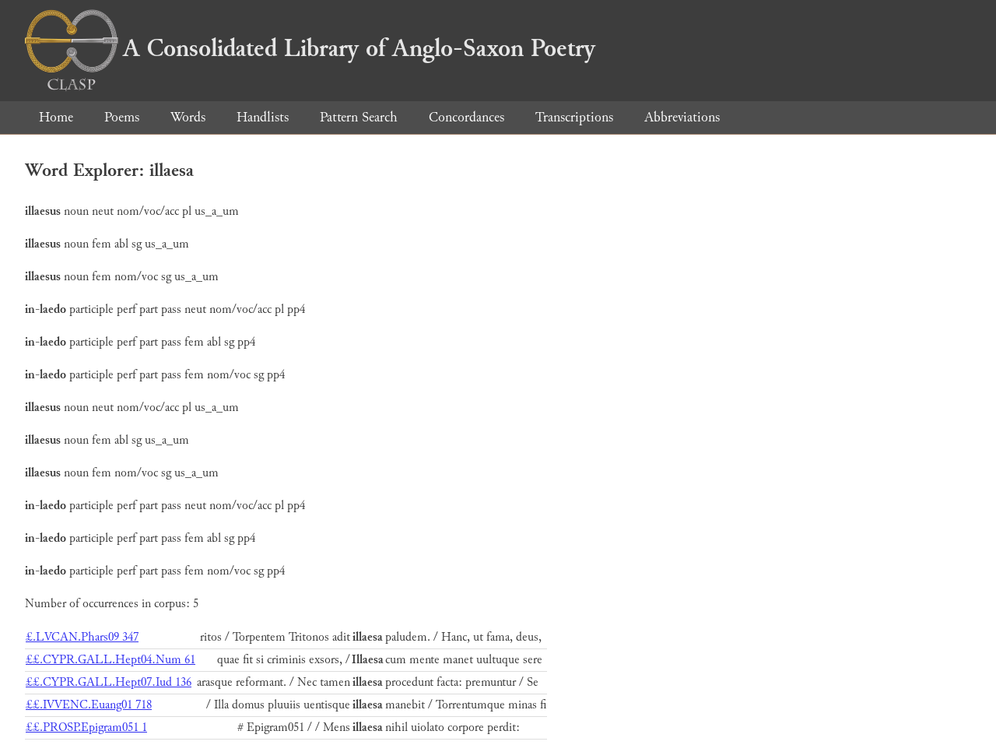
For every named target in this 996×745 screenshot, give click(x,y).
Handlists (263, 117)
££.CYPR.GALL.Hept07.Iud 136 (108, 682)
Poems (121, 117)
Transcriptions (574, 117)
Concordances (466, 117)
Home (56, 117)
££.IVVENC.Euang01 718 (89, 705)
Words (187, 117)
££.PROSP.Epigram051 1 (86, 727)
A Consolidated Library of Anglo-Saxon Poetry (310, 48)
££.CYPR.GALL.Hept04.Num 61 (110, 660)
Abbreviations (682, 117)
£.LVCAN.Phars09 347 (82, 637)
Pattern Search (359, 117)
